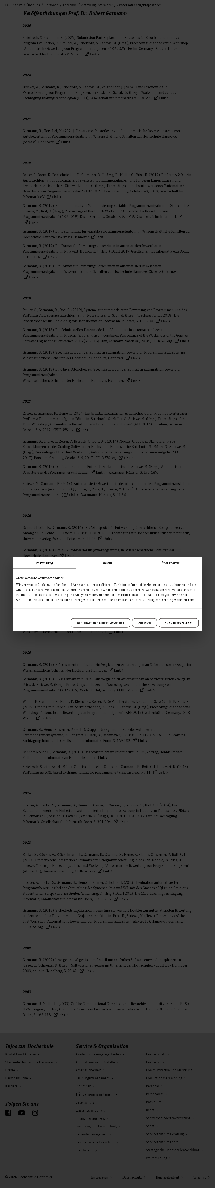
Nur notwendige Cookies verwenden (100, 622)
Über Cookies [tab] (170, 563)
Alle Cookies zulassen (179, 622)
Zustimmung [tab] (44, 563)
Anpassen (144, 622)
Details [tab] (107, 563)
